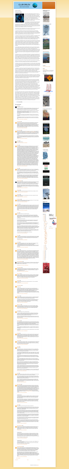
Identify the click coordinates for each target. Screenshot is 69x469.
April (45, 246)
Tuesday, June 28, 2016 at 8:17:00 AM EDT (22, 138)
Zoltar (18, 168)
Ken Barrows (18, 199)
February (45, 248)
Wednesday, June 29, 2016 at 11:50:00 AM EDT (22, 271)
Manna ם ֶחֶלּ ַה (19, 304)
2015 (44, 250)
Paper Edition (44, 159)
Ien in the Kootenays (19, 261)
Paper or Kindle (45, 147)
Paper (46, 186)
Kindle (43, 186)
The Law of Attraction (45, 241)
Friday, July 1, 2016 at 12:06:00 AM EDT (22, 370)
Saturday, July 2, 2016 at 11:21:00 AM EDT (22, 402)
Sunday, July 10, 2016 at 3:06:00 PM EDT (22, 456)
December (45, 221)
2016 (44, 220)
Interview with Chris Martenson (45, 236)
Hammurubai (18, 320)
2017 (44, 219)
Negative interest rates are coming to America (45, 232)
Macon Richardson (19, 425)
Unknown (18, 194)
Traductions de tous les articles (46, 66)
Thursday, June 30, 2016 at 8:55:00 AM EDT (22, 308)
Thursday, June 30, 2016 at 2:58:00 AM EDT (22, 293)
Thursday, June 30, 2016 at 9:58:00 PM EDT (22, 338)
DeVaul (18, 346)
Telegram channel (45, 69)
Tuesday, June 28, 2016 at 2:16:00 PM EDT (22, 201)
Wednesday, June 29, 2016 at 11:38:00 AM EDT (22, 265)
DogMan (18, 333)
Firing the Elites (45, 230)
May (44, 245)
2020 (44, 216)
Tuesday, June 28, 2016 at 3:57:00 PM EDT (22, 210)
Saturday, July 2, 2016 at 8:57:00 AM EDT (22, 392)
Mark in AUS (18, 273)
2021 (44, 215)
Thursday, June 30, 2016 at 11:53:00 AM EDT (22, 318)
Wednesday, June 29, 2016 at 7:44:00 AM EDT (22, 247)
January (45, 249)
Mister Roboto (19, 130)
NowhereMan (18, 121)
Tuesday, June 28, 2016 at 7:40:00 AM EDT (22, 119)
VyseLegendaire (19, 267)
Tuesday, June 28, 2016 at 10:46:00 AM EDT (22, 178)
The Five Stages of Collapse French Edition (45, 238)
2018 (44, 218)
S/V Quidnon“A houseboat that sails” (48, 92)
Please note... (45, 242)
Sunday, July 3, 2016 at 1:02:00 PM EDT (22, 423)
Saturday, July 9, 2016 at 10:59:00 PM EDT (22, 444)
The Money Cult (45, 243)
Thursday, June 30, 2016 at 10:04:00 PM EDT (22, 344)
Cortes (18, 235)
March (45, 247)
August (45, 226)
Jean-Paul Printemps (19, 446)
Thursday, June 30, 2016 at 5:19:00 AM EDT (22, 302)
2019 (44, 217)
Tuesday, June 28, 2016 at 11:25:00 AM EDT (22, 187)
